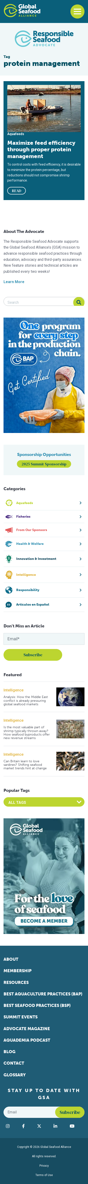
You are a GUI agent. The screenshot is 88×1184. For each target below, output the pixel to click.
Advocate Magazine (27, 1028)
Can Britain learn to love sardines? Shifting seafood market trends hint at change (25, 764)
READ (16, 190)
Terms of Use (44, 1175)
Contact (14, 1063)
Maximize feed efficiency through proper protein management (41, 149)
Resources (16, 982)
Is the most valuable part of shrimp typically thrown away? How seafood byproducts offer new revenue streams (27, 732)
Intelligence (13, 690)
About (11, 959)
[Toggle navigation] (77, 11)
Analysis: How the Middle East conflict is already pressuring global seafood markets (26, 700)
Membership (17, 970)
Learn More (14, 282)
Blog (9, 1051)
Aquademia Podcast (27, 1040)
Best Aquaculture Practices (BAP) (43, 994)
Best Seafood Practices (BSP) (37, 1005)
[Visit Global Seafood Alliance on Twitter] (43, 1126)
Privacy (44, 1165)
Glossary (15, 1075)
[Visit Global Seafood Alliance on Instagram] (12, 1126)
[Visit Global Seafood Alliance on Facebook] (27, 1126)
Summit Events (21, 1017)
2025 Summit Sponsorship (44, 464)
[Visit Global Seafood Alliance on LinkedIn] (59, 1126)
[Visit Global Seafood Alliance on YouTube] (75, 1126)
